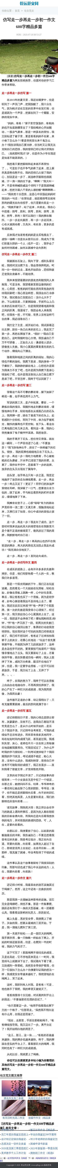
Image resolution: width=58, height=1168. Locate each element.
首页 (17, 11)
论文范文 (29, 11)
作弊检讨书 (7, 1130)
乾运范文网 (25, 1165)
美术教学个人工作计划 (13, 1153)
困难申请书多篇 (39, 1143)
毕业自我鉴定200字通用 (43, 1134)
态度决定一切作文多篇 (13, 1143)
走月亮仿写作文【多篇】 (17, 1158)
